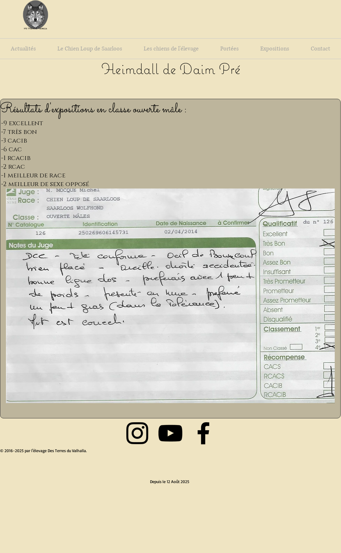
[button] (170, 296)
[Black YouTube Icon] (170, 433)
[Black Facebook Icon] (203, 433)
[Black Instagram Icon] (137, 433)
